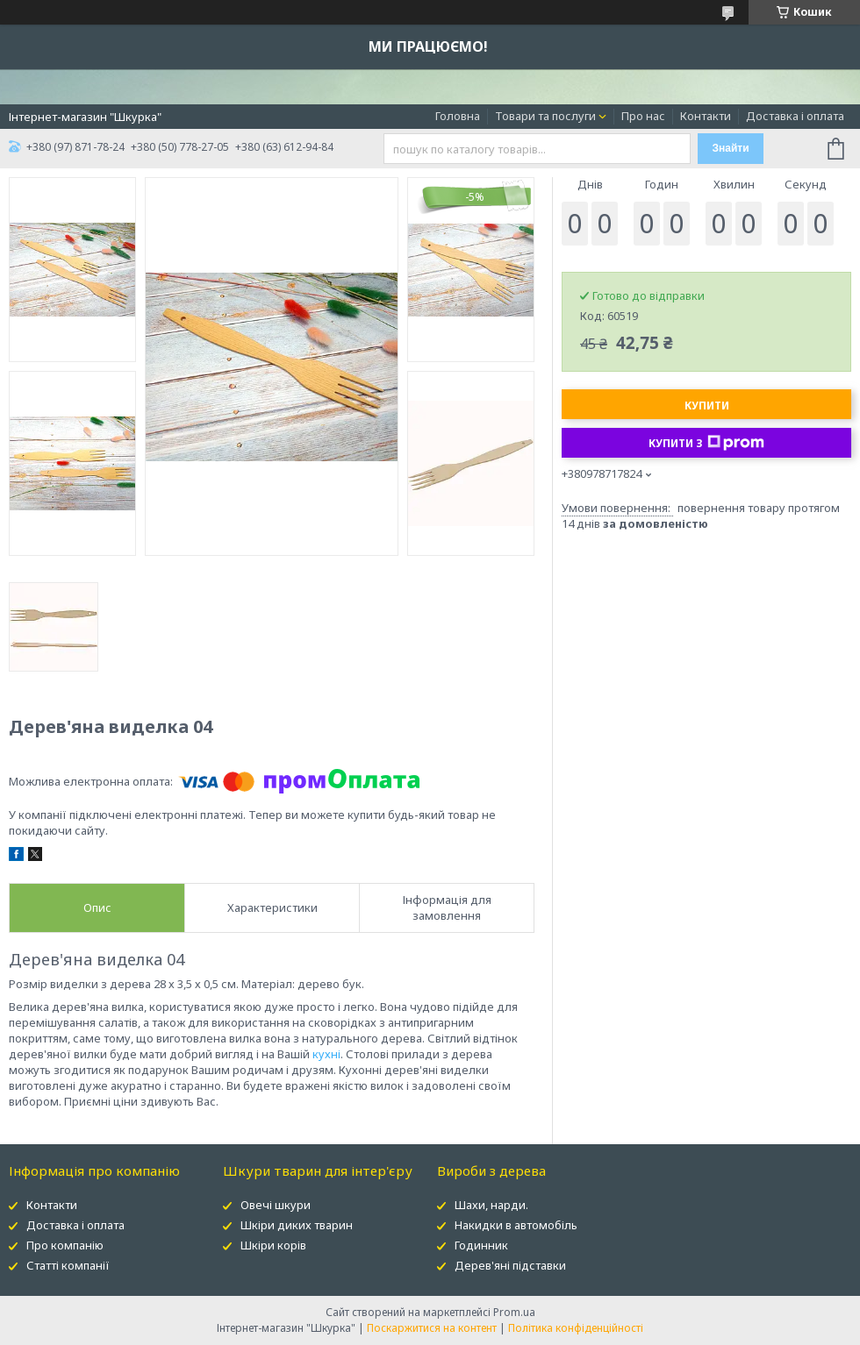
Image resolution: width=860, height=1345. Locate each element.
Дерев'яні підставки (510, 1265)
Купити (706, 405)
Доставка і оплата (795, 116)
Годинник (481, 1245)
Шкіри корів (273, 1245)
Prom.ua (514, 1312)
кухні (326, 1054)
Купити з (706, 443)
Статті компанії (68, 1265)
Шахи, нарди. (491, 1205)
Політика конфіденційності (575, 1327)
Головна (457, 116)
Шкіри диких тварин (296, 1225)
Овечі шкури (275, 1205)
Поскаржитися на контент (432, 1327)
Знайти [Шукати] (730, 148)
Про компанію (65, 1245)
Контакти (705, 116)
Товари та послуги (545, 116)
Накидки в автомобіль (516, 1225)
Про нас (643, 116)
